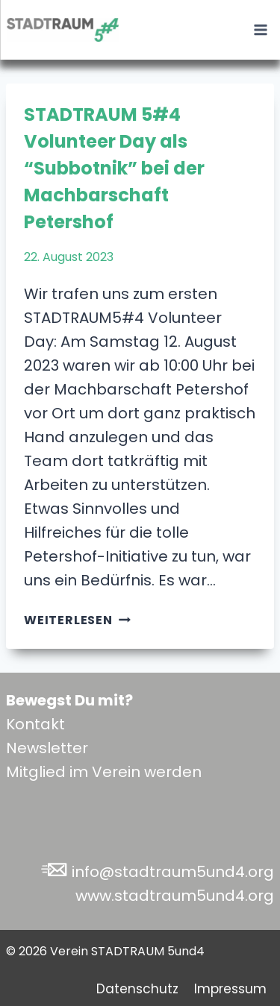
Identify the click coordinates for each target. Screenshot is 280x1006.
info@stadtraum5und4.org (173, 871)
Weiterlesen (77, 620)
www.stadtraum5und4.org (174, 895)
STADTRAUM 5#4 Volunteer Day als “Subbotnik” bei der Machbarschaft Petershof (114, 168)
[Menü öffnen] (260, 29)
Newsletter (47, 748)
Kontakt (35, 724)
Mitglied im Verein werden (104, 771)
